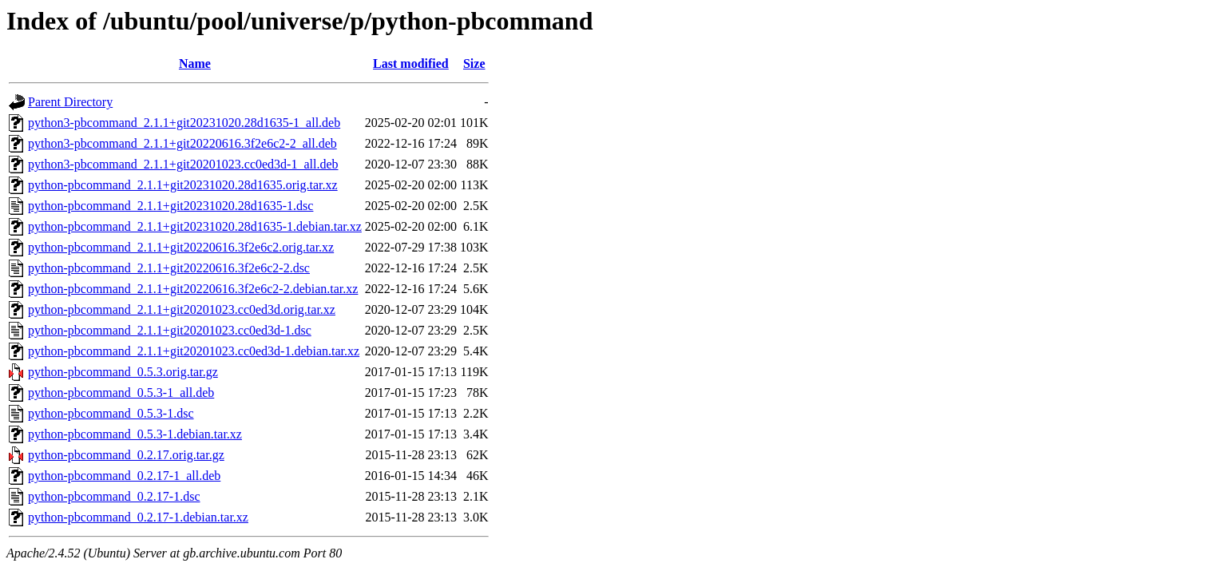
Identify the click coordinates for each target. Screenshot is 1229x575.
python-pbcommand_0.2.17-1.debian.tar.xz (138, 517)
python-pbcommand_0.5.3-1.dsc (111, 413)
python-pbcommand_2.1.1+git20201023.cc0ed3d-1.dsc (169, 330)
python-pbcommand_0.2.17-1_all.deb (124, 475)
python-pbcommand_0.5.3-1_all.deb (121, 392)
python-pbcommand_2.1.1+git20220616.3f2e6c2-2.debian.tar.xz (193, 288)
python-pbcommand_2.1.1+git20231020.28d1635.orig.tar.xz (183, 185)
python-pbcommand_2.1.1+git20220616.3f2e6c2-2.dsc (169, 268)
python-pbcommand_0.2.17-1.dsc (114, 496)
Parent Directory (70, 102)
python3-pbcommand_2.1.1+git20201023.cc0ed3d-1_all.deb (183, 164)
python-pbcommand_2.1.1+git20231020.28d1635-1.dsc (170, 205)
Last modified (411, 63)
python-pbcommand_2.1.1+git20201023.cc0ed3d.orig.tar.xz (181, 309)
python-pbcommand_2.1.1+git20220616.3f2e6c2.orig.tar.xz (181, 247)
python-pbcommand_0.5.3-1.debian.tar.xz (135, 434)
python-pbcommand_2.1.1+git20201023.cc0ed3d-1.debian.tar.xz (193, 351)
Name (195, 63)
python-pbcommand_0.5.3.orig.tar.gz (123, 372)
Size (474, 63)
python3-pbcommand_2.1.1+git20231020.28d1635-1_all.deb (184, 122)
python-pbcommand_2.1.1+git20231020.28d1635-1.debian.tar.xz (195, 226)
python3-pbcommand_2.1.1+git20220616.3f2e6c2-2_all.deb (182, 143)
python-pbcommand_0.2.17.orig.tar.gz (126, 455)
